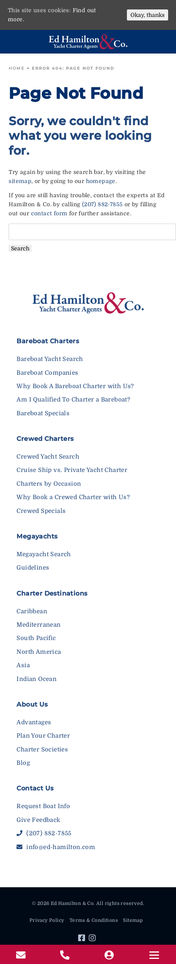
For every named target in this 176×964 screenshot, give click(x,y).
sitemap (20, 181)
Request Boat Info (43, 806)
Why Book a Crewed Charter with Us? (73, 497)
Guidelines (32, 567)
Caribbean (31, 611)
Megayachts (36, 536)
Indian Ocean (36, 679)
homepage (101, 181)
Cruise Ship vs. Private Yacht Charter (71, 470)
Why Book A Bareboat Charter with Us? (75, 386)
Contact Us (34, 788)
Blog (23, 762)
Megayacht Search (43, 554)
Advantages (33, 722)
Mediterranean (38, 624)
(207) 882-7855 (102, 204)
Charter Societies (42, 749)
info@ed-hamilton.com (55, 847)
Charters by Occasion (48, 483)
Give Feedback (38, 819)
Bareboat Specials (43, 413)
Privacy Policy (46, 920)
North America (38, 651)
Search (20, 248)
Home (17, 68)
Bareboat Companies (47, 372)
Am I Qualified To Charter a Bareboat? (73, 399)
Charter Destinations (51, 593)
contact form (49, 213)
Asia (23, 665)
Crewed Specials (41, 510)
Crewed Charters (44, 438)
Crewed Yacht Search (47, 456)
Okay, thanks (147, 15)
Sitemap (133, 920)
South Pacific (36, 638)
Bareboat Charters (47, 341)
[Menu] (154, 955)
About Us (32, 704)
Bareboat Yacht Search (49, 359)
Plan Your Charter (43, 735)
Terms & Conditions (94, 920)
